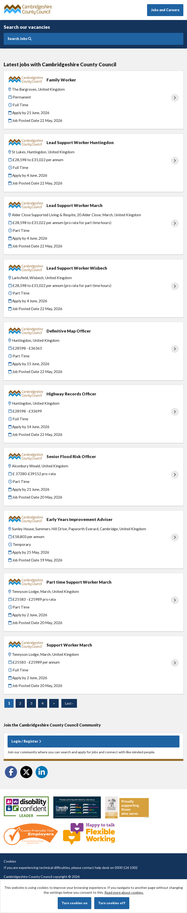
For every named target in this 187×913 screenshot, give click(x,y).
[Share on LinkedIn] (42, 772)
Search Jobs (19, 39)
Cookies (10, 861)
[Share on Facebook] (11, 772)
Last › (69, 703)
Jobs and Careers (165, 10)
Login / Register (26, 741)
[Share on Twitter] (26, 772)
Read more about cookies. (124, 892)
